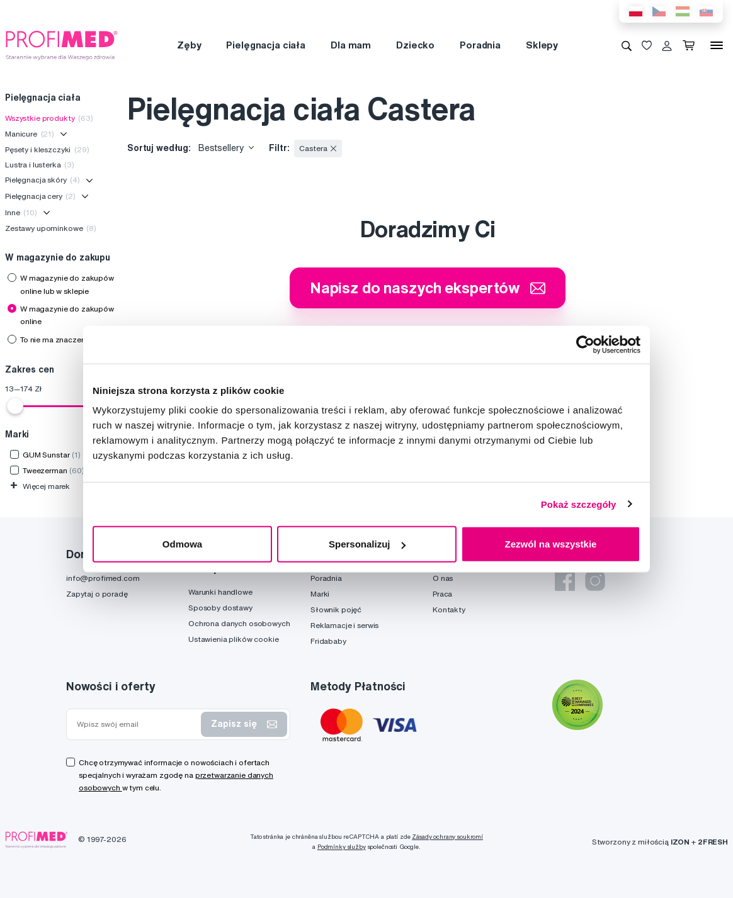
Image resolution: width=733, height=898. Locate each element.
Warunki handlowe (220, 592)
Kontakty (449, 609)
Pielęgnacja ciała (265, 45)
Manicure (29, 134)
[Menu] (716, 45)
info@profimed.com (103, 578)
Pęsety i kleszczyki (47, 149)
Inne (21, 212)
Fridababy (328, 641)
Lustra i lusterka (39, 164)
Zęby (189, 45)
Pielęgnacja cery (40, 196)
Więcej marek (40, 486)
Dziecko (415, 45)
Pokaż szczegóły (579, 503)
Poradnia (480, 45)
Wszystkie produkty (49, 118)
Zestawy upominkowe (50, 228)
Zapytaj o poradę (97, 594)
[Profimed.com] (61, 44)
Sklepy (542, 45)
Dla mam (351, 45)
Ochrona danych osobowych (239, 623)
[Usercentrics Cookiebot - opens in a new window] (585, 344)
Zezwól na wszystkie (551, 544)
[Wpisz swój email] (136, 724)
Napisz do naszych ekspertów (427, 287)
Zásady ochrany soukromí (447, 836)
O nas (443, 578)
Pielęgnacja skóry (42, 180)
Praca (442, 594)
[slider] (15, 406)
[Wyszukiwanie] (626, 45)
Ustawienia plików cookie (233, 639)
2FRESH (713, 842)
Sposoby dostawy (220, 607)
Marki (319, 594)
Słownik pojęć (335, 609)
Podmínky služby (341, 847)
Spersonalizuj (367, 544)
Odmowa (182, 544)
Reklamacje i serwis (344, 625)
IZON (680, 842)
